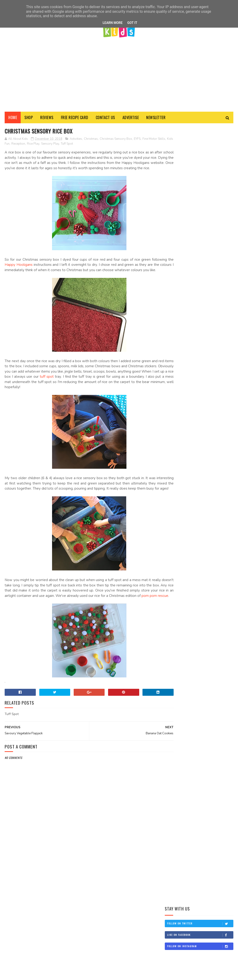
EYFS (137, 140)
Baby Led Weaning (216, 385)
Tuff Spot (92, 145)
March (179, 532)
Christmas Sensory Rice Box (195, 491)
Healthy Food (206, 393)
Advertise (130, 118)
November (182, 499)
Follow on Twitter (200, 213)
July (178, 519)
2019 (174, 460)
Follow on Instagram (200, 236)
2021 (174, 447)
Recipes (172, 409)
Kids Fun (29, 145)
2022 (174, 440)
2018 (174, 467)
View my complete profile (179, 937)
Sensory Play (75, 145)
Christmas (91, 140)
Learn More (112, 23)
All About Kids (197, 884)
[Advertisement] (119, 73)
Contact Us (105, 118)
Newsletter (155, 118)
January (181, 545)
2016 (174, 560)
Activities (76, 140)
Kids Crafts (193, 401)
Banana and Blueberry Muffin (210, 352)
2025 (174, 434)
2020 (174, 454)
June (178, 525)
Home (12, 118)
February (182, 538)
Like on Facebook (200, 224)
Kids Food (213, 401)
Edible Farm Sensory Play (208, 331)
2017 (174, 553)
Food (187, 393)
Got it (132, 23)
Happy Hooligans (41, 271)
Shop (28, 118)
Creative (172, 393)
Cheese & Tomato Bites (211, 307)
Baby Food (193, 385)
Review (187, 409)
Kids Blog (173, 401)
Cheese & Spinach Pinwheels (206, 288)
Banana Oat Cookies (188, 484)
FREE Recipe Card (74, 118)
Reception (43, 145)
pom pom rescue (58, 618)
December (182, 472)
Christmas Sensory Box (116, 140)
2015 (174, 566)
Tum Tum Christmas (188, 478)
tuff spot (114, 388)
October (181, 505)
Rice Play (58, 145)
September (183, 512)
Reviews (46, 118)
